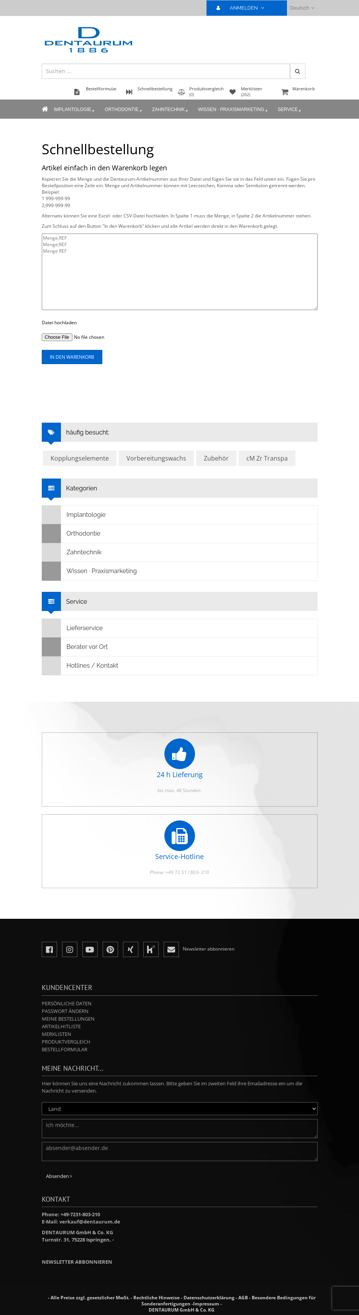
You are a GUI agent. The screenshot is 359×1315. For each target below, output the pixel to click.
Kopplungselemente (80, 458)
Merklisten (56, 1034)
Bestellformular (64, 1049)
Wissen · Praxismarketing (233, 110)
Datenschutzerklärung (209, 1297)
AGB (243, 1297)
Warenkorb (298, 92)
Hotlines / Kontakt (80, 666)
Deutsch (302, 8)
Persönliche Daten (67, 1003)
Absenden (59, 1176)
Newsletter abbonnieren (77, 1261)
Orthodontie (124, 110)
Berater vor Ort (75, 647)
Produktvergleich (66, 1041)
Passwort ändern (65, 1011)
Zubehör (216, 458)
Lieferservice (72, 628)
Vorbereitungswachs (156, 458)
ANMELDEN (243, 8)
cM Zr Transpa (267, 458)
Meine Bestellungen (68, 1018)
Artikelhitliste (61, 1026)
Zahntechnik (170, 110)
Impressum (206, 1303)
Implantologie (75, 110)
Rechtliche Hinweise (156, 1297)
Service (290, 110)
